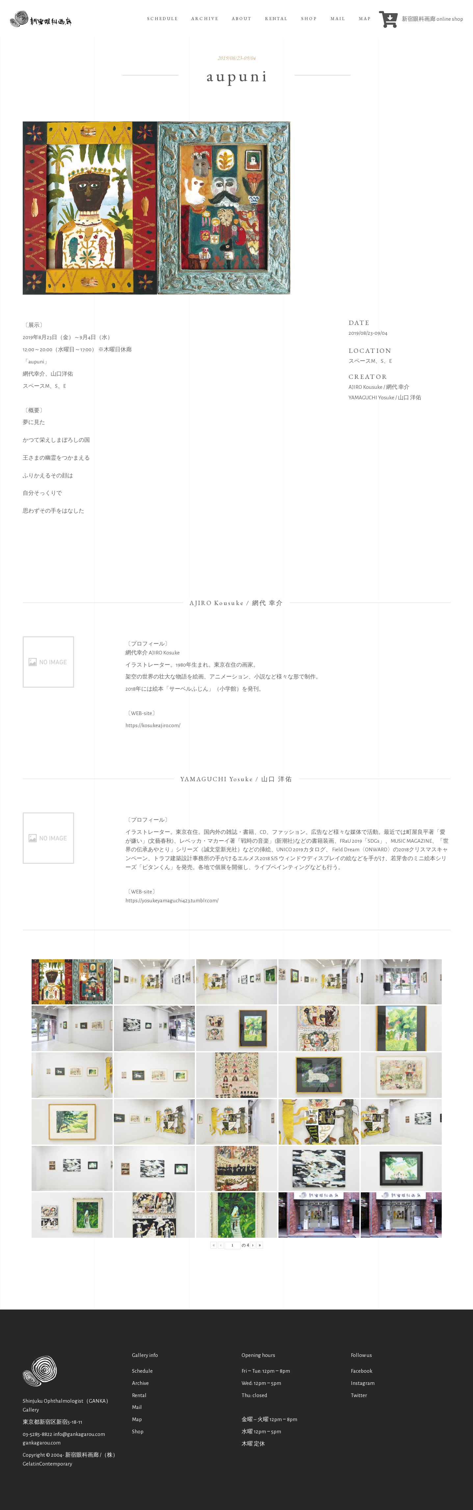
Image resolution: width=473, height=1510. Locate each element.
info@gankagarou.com (79, 1434)
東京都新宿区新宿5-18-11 (52, 1422)
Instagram (363, 1383)
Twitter (359, 1395)
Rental (139, 1395)
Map (137, 1419)
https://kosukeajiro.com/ (152, 725)
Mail (137, 1407)
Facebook (361, 1371)
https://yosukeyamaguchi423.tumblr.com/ (172, 900)
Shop (138, 1431)
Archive (140, 1383)
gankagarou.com (42, 1442)
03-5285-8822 (37, 1434)
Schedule (142, 1371)
